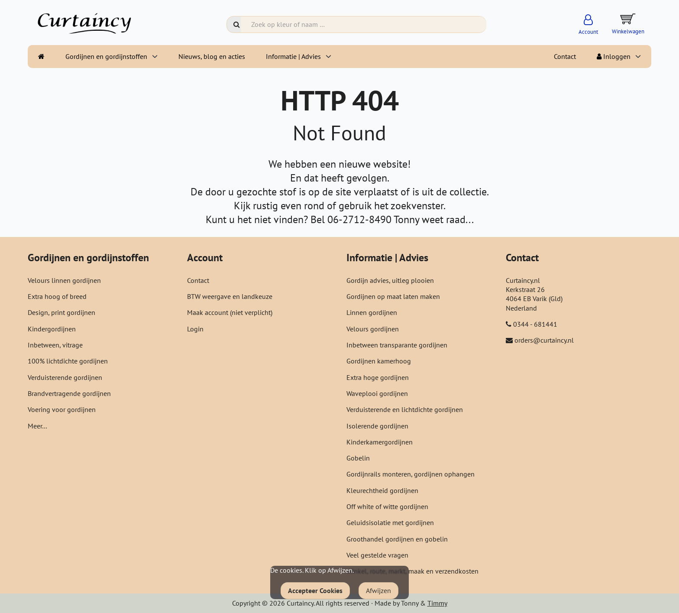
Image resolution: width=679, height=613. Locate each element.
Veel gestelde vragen (377, 555)
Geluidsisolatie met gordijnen (390, 522)
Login (195, 328)
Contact (565, 56)
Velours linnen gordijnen (64, 280)
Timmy (437, 603)
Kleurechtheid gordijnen (382, 490)
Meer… (37, 426)
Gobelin (358, 458)
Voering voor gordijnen (62, 409)
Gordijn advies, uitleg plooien (390, 280)
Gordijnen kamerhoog (378, 361)
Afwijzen (378, 590)
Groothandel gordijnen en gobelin (397, 539)
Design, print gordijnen (61, 312)
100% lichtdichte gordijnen (68, 361)
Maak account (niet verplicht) (229, 312)
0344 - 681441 (535, 324)
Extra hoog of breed (57, 296)
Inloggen (613, 56)
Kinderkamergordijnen (379, 442)
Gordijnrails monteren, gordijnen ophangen (410, 474)
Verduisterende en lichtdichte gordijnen (404, 409)
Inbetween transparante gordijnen (396, 345)
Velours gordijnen (372, 328)
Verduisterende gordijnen (65, 377)
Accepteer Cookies (315, 590)
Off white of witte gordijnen (387, 506)
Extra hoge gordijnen (377, 377)
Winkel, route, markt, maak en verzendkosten (412, 571)
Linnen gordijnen (371, 312)
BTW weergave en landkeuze (229, 296)
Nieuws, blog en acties (211, 56)
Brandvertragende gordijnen (69, 393)
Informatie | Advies (293, 56)
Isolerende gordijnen (377, 426)
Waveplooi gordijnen (377, 393)
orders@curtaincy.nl (544, 340)
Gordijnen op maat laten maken (393, 296)
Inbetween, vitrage (55, 345)
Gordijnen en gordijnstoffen (106, 56)
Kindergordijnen (52, 328)
